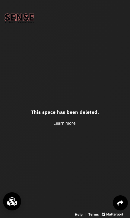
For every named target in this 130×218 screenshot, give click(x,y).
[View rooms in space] (12, 201)
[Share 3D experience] (120, 202)
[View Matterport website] (112, 213)
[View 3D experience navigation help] (81, 213)
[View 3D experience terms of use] (94, 213)
